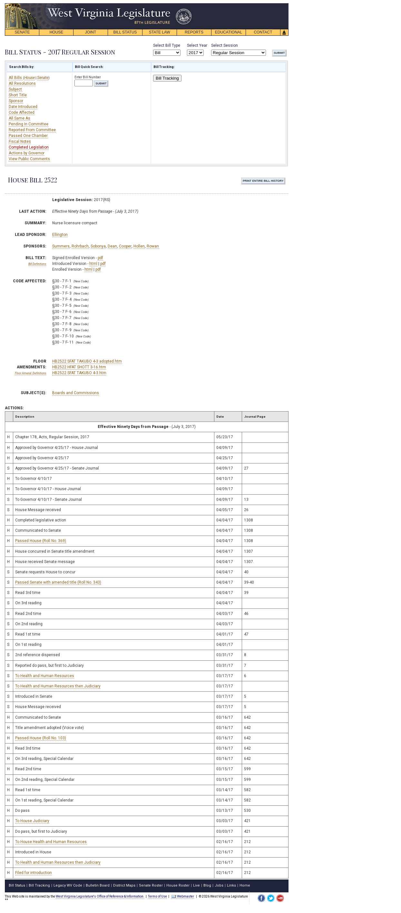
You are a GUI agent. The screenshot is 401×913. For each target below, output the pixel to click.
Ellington (60, 234)
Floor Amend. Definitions (30, 373)
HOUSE (57, 32)
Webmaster (182, 896)
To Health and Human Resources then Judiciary (58, 686)
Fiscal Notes (20, 141)
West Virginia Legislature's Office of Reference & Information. (100, 896)
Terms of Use (157, 896)
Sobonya (98, 246)
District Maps (124, 885)
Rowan (153, 246)
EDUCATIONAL (228, 32)
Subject (15, 89)
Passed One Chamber (28, 135)
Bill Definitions (37, 264)
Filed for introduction (33, 872)
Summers (61, 246)
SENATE (22, 32)
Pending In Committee (28, 124)
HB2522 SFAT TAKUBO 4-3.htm (79, 373)
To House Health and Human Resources (51, 842)
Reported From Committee (32, 130)
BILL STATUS (125, 32)
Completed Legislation (29, 147)
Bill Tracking (167, 78)
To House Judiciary (32, 821)
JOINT (90, 32)
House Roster (178, 885)
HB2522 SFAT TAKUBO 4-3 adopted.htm (87, 361)
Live (196, 885)
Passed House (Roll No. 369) (40, 541)
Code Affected (21, 112)
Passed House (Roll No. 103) (40, 738)
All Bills (16, 77)
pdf (100, 258)
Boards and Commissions (75, 393)
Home (245, 885)
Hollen (139, 246)
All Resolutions (22, 83)
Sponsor (16, 101)
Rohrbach (80, 246)
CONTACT (263, 32)
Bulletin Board (98, 885)
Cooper (125, 246)
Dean (112, 246)
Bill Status (17, 885)
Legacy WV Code (68, 885)
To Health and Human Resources (44, 676)
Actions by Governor (26, 153)
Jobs (219, 885)
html (93, 263)
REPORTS (194, 32)
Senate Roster (151, 885)
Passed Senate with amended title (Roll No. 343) (58, 582)
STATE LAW (159, 32)
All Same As (19, 118)
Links (231, 885)
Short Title (18, 95)
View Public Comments (29, 159)
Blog (207, 885)
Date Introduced (23, 106)
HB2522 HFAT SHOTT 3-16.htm (79, 367)
